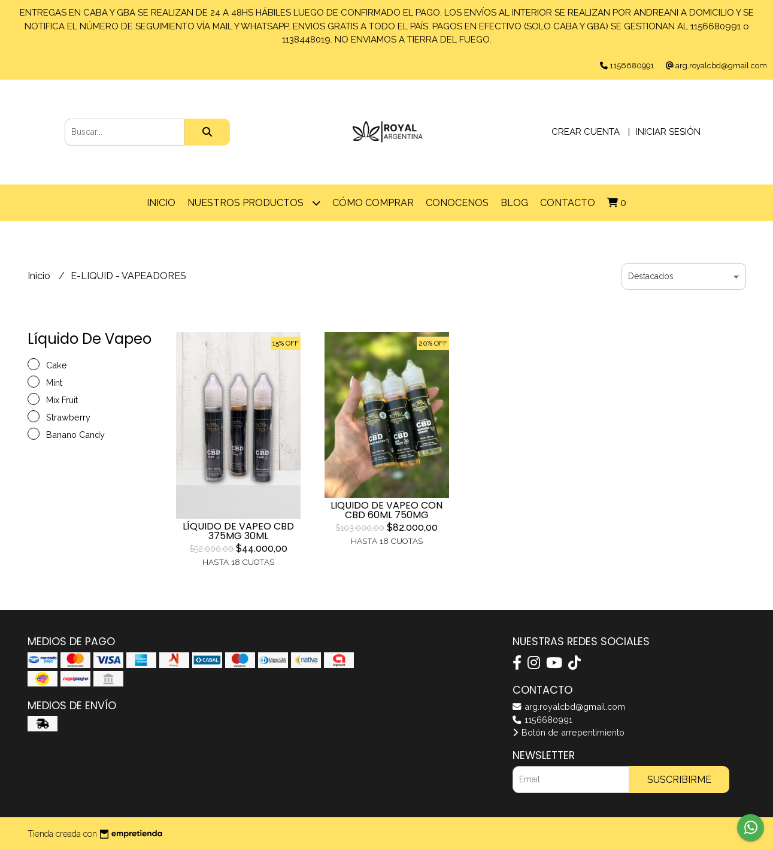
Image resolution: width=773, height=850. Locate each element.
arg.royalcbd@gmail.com (569, 706)
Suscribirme (679, 779)
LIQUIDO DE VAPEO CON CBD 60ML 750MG (386, 510)
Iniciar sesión (668, 131)
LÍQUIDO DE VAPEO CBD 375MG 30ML (238, 531)
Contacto (567, 202)
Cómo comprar (373, 202)
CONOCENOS (457, 202)
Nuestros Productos (253, 202)
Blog (514, 202)
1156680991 (542, 720)
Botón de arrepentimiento (569, 732)
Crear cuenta (585, 131)
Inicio (161, 202)
